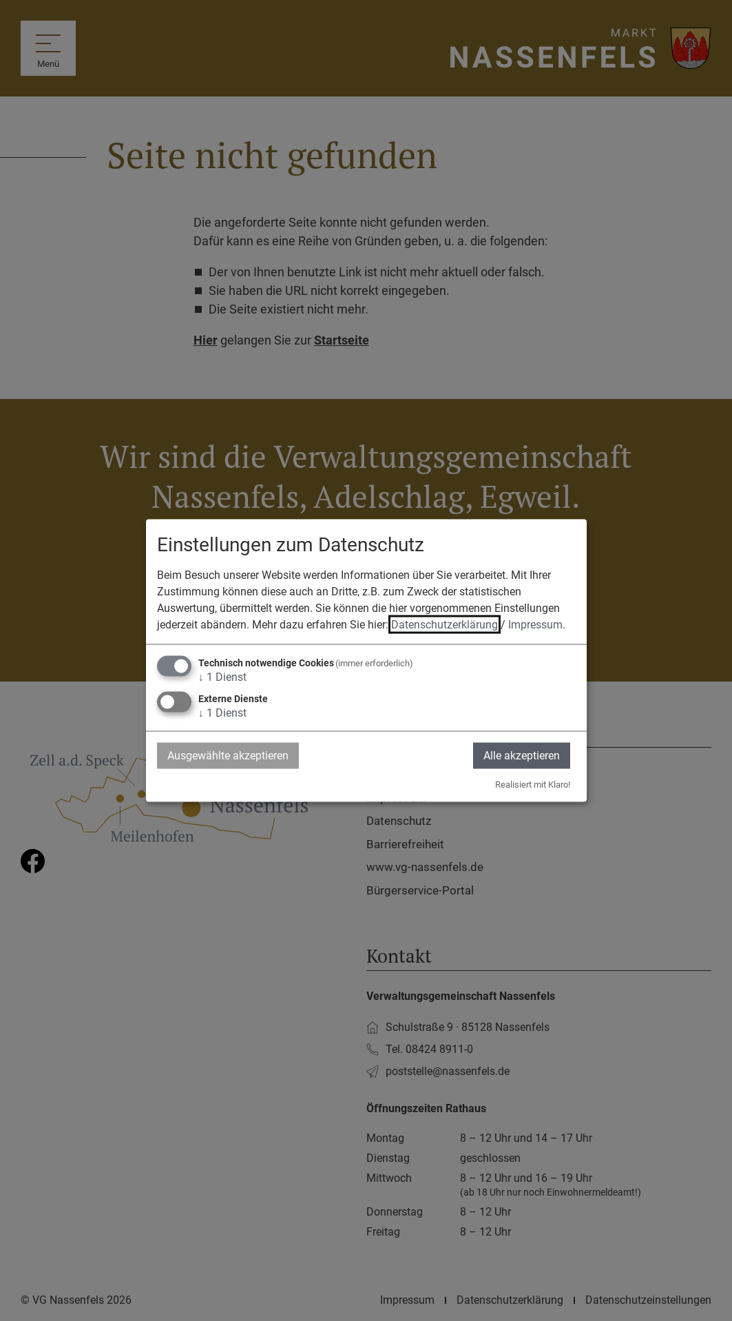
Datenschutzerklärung (444, 624)
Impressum (535, 624)
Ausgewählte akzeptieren (228, 754)
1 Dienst (222, 676)
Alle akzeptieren (521, 754)
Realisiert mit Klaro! (532, 784)
